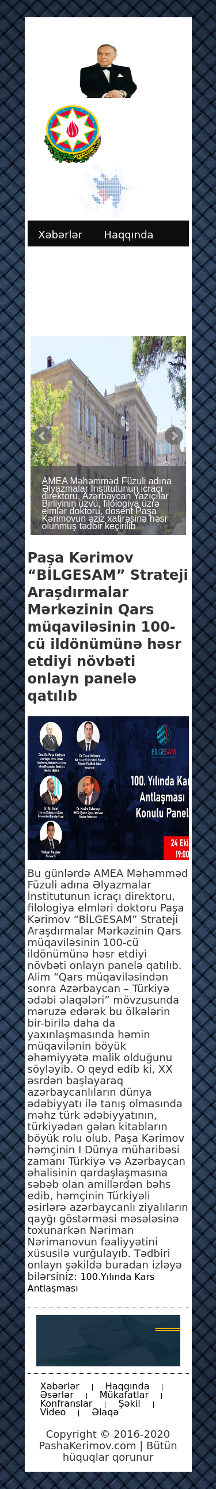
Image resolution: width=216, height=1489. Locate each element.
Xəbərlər (59, 1386)
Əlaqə (105, 1412)
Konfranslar (66, 1403)
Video (53, 1412)
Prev (42, 436)
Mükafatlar (124, 1395)
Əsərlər (57, 1395)
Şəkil (129, 1403)
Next (174, 436)
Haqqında (127, 1386)
